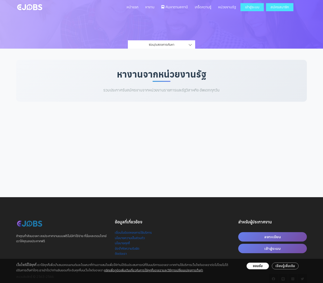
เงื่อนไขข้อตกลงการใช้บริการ (133, 232)
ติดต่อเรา (121, 253)
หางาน (150, 7)
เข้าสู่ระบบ (252, 7)
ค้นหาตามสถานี (174, 7)
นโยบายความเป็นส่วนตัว (130, 238)
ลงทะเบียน (272, 237)
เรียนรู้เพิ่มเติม (285, 266)
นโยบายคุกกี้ (122, 243)
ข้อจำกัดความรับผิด (127, 248)
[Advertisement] (161, 143)
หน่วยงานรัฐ (227, 7)
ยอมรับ (258, 266)
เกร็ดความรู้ (203, 7)
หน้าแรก (132, 7)
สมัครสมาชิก (280, 7)
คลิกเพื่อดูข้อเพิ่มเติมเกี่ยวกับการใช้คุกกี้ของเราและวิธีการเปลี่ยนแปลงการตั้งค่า (153, 270)
